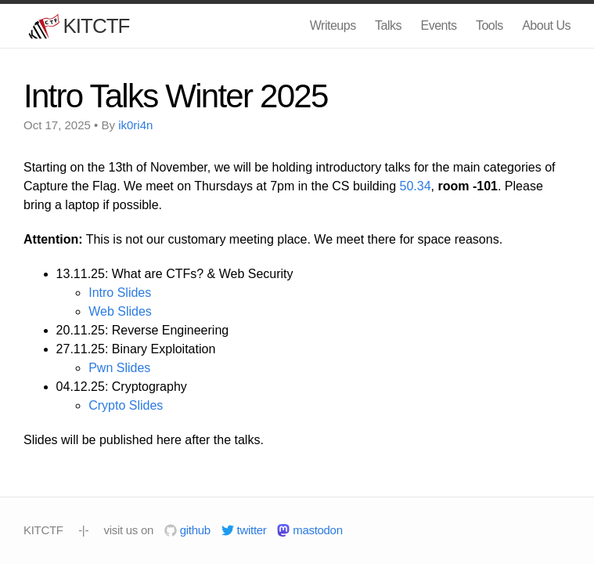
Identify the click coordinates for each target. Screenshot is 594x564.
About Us (546, 25)
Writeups (333, 25)
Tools (489, 25)
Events (439, 25)
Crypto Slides (125, 405)
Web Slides (120, 311)
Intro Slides (119, 292)
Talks (388, 25)
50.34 (415, 186)
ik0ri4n (135, 125)
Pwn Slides (119, 367)
